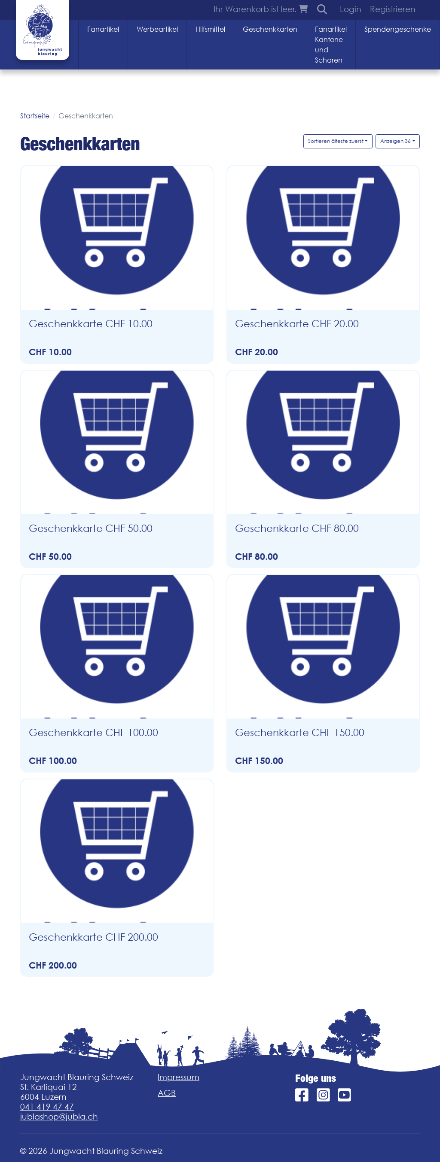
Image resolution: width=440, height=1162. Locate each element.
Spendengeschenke (397, 29)
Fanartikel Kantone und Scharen (331, 44)
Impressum (178, 1077)
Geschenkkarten (270, 29)
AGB (167, 1093)
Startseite (34, 116)
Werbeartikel (157, 29)
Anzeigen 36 (395, 141)
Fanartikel (103, 29)
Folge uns (315, 1078)
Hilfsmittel (210, 29)
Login (350, 9)
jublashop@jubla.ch (59, 1116)
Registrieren (393, 9)
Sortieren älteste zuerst (336, 141)
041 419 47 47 (47, 1106)
